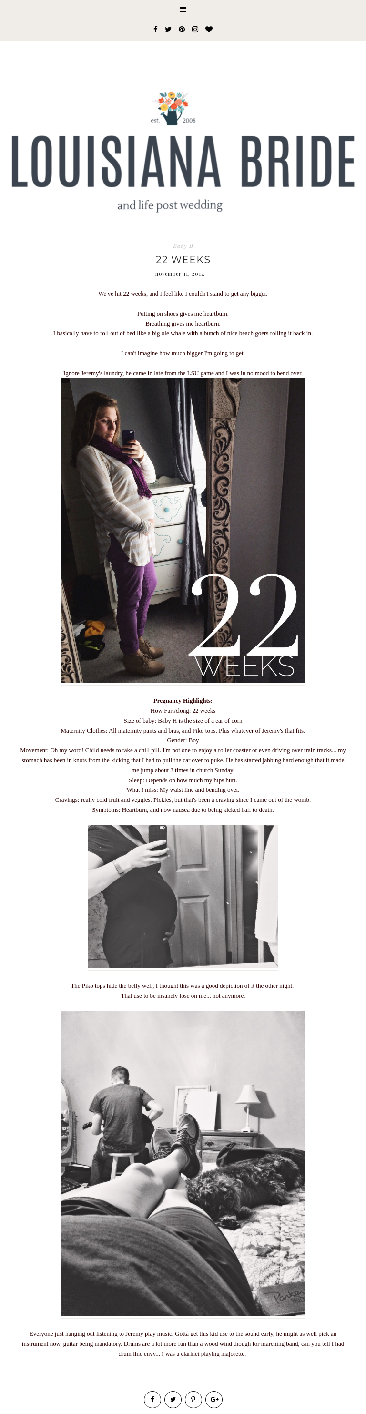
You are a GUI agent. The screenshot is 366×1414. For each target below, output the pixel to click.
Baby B (183, 246)
